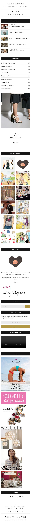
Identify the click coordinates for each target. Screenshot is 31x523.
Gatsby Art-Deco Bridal (16, 32)
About (13, 506)
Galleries (10, 508)
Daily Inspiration (5, 72)
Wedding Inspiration (6, 88)
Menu (15, 11)
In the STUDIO (21, 506)
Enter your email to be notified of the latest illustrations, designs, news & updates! (14, 317)
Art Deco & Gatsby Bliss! (16, 26)
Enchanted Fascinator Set (17, 44)
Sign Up (21, 508)
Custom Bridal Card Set (16, 50)
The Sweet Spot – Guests (7, 85)
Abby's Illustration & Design (8, 69)
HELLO (7, 506)
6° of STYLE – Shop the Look (8, 63)
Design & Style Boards (6, 79)
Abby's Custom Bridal (6, 66)
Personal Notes (5, 82)
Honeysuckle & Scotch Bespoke (19, 38)
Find (16, 508)
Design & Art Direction (6, 76)
